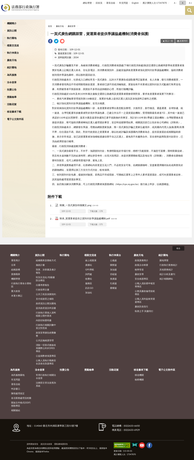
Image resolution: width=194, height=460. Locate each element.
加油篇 (113, 269)
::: (3, 2)
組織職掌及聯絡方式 (46, 260)
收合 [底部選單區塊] (178, 248)
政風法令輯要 (141, 265)
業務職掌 (15, 274)
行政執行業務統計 (168, 265)
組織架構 (15, 269)
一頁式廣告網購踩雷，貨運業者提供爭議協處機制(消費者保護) (99, 33)
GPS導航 (89, 269)
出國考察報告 (42, 285)
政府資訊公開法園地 (46, 303)
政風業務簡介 (141, 260)
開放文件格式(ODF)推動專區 (20, 404)
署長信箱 (110, 2)
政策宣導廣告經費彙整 (46, 334)
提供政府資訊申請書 (46, 308)
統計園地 (12, 67)
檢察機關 (139, 379)
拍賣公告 (12, 89)
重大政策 (15, 291)
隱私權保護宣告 (61, 444)
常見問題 (123, 2)
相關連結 (15, 410)
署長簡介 (15, 260)
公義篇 (113, 260)
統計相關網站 (166, 278)
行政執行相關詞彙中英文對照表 (46, 326)
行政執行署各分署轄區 (21, 285)
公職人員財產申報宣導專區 (145, 285)
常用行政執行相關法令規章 (46, 376)
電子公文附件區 (15, 119)
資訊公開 (12, 30)
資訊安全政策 (46, 444)
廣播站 (88, 265)
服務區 (88, 283)
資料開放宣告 (32, 444)
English (135, 2)
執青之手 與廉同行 (144, 311)
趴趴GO (89, 288)
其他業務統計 (166, 269)
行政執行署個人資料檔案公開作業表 (46, 314)
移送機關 (139, 375)
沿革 (13, 265)
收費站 (88, 278)
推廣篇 (113, 278)
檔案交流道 (13, 45)
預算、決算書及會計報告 (46, 271)
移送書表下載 (14, 111)
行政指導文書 (42, 289)
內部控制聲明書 (43, 320)
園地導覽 (163, 260)
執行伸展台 (13, 52)
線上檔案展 (90, 260)
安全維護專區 (141, 278)
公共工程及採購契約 (46, 294)
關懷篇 (113, 265)
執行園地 (12, 38)
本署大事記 (16, 295)
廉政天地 (12, 60)
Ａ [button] (183, 2)
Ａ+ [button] (190, 2)
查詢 (189, 10)
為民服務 (12, 74)
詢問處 (88, 274)
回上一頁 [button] (169, 41)
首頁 (50, 26)
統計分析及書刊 (167, 274)
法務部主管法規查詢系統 (46, 384)
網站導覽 (87, 2)
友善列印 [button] (183, 41)
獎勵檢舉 (12, 96)
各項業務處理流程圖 (21, 398)
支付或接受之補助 (45, 298)
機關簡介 (12, 23)
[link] (50, 41)
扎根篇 (113, 283)
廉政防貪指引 (141, 306)
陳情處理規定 (18, 393)
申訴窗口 (15, 388)
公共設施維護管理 (45, 340)
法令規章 (12, 82)
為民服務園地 (18, 375)
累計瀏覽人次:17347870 (155, 2)
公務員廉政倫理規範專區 (145, 292)
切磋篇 (113, 274)
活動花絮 (12, 104)
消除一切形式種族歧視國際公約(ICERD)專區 (46, 348)
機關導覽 (15, 278)
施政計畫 (40, 265)
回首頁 (99, 2)
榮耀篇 (113, 288)
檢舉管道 (139, 269)
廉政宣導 (71, 26)
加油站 (88, 292)
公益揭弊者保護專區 (46, 355)
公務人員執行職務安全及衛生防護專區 (46, 362)
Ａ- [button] (175, 2)
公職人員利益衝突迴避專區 (145, 300)
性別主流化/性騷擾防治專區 (45, 279)
